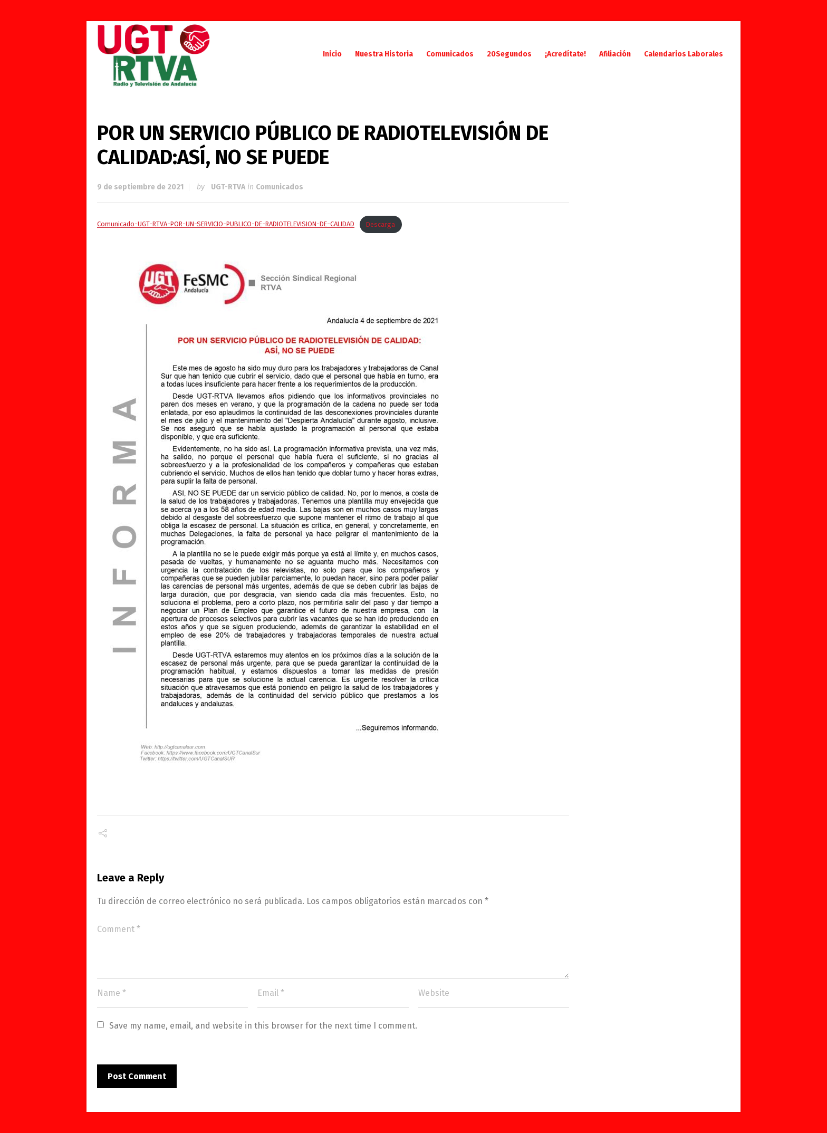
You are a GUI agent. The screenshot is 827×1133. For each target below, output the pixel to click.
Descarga (380, 224)
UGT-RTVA (228, 187)
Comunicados (279, 187)
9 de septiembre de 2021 (140, 187)
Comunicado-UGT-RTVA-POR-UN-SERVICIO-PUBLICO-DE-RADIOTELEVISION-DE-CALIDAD (225, 224)
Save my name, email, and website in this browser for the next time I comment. (263, 1026)
